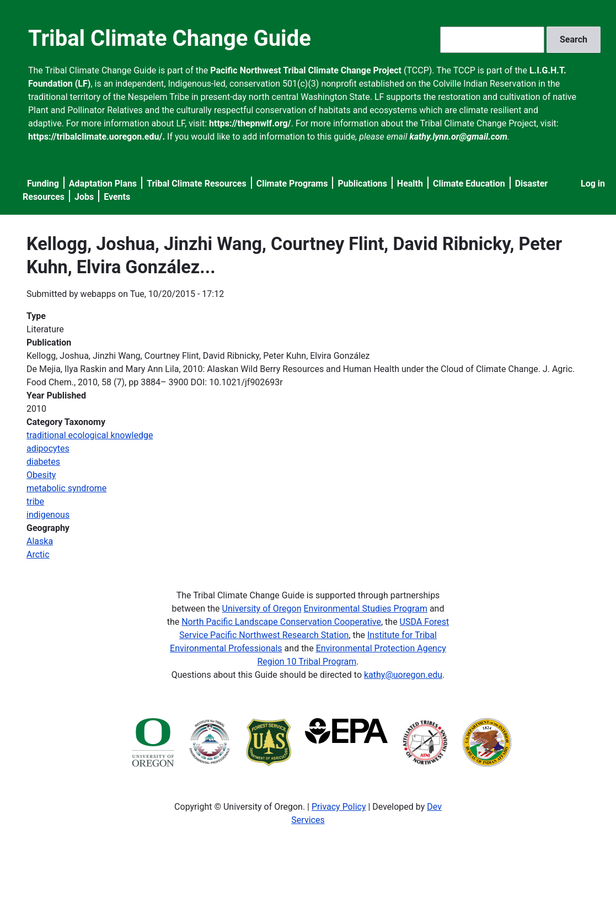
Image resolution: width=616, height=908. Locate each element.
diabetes (43, 461)
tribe (35, 501)
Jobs (84, 197)
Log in (593, 183)
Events (117, 197)
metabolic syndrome (66, 488)
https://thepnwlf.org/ (250, 123)
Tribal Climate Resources (197, 183)
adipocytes (47, 448)
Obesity (41, 475)
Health (410, 183)
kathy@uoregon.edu (403, 675)
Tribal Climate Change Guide (169, 38)
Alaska (39, 541)
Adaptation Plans (103, 183)
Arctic (38, 554)
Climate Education (469, 183)
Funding (43, 183)
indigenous (47, 514)
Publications (362, 183)
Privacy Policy (339, 806)
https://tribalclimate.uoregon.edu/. (96, 136)
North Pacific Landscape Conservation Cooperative (281, 622)
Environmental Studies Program (365, 608)
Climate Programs (292, 183)
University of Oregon (262, 608)
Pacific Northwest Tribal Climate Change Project (305, 70)
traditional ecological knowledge (89, 435)
